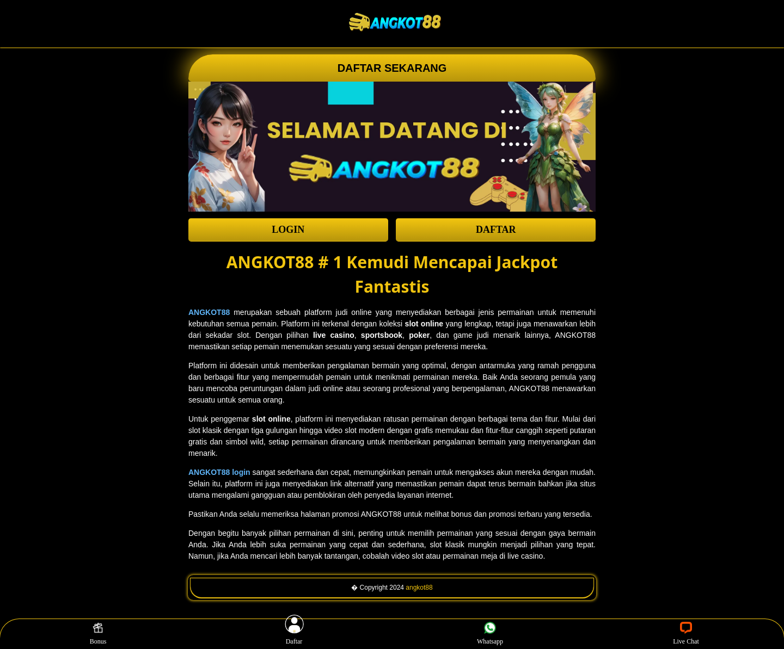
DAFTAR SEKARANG (392, 68)
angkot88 (419, 587)
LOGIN (288, 229)
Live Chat (686, 634)
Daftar (294, 634)
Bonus (98, 634)
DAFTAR (496, 229)
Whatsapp (490, 634)
